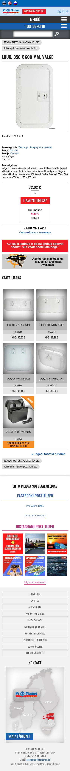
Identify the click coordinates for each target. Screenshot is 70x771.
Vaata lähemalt (19, 736)
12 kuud (35, 218)
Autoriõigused (35, 646)
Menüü (35, 19)
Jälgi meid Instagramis (35, 582)
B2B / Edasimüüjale (35, 653)
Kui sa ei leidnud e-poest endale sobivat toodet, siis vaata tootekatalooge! (35, 245)
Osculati (14, 150)
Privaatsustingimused (35, 640)
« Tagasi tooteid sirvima (48, 454)
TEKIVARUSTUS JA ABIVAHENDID (21, 42)
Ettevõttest (35, 594)
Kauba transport (35, 613)
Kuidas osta (35, 607)
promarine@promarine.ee (38, 759)
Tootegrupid (35, 26)
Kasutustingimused (35, 633)
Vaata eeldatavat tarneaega (35, 232)
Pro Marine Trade (35, 506)
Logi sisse (62, 11)
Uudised (35, 600)
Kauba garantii (35, 620)
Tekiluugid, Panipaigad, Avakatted (20, 48)
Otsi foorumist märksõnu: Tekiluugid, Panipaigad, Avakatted (47, 261)
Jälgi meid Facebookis (35, 515)
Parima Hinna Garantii (35, 626)
